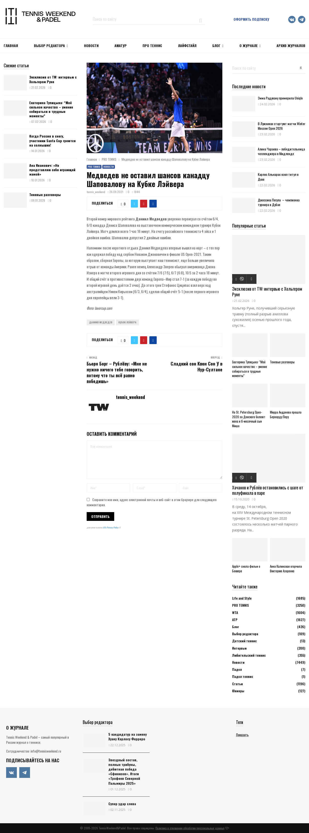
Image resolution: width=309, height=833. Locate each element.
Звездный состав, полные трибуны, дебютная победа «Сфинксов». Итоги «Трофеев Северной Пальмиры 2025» (124, 771)
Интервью (239, 648)
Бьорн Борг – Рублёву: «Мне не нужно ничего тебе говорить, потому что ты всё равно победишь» (117, 372)
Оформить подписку (251, 19)
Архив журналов (291, 45)
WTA (235, 612)
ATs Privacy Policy (111, 527)
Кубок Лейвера (127, 322)
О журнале (248, 45)
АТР (234, 619)
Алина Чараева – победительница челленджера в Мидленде (281, 151)
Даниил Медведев (100, 322)
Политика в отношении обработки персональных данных (190, 828)
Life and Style (242, 598)
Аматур (120, 45)
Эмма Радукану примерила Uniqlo (280, 97)
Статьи (237, 683)
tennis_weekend (96, 192)
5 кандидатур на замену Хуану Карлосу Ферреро (127, 736)
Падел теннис (242, 676)
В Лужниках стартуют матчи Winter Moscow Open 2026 (281, 126)
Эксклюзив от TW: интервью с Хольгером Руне (53, 79)
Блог (216, 45)
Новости (108, 167)
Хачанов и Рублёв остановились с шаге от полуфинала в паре (267, 490)
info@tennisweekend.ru (46, 751)
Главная (11, 45)
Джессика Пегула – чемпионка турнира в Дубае (278, 202)
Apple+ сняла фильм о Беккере (246, 568)
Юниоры (238, 690)
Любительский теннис (249, 655)
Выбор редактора (49, 45)
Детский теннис (244, 640)
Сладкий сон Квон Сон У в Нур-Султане (196, 366)
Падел (237, 669)
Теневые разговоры (45, 194)
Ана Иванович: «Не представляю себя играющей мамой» (52, 170)
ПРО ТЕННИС (152, 45)
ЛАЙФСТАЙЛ (187, 45)
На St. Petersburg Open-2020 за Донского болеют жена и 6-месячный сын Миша (248, 419)
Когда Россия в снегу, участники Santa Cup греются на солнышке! (52, 140)
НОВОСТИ (91, 45)
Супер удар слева (122, 803)
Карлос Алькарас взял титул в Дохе (278, 176)
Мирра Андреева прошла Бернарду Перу (285, 414)
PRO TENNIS (94, 167)
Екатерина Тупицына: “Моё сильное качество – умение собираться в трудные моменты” (51, 109)
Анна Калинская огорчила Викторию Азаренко (286, 568)
